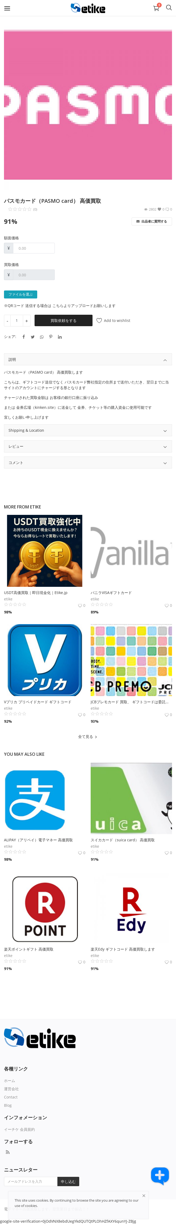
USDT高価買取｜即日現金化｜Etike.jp (36, 592)
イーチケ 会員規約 (19, 1129)
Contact (11, 1097)
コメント (88, 463)
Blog (8, 1105)
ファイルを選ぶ (20, 294)
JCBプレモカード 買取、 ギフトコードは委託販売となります (131, 701)
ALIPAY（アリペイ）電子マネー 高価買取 (38, 839)
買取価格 (11, 264)
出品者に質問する (151, 221)
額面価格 (11, 237)
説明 (88, 360)
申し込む (68, 1181)
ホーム (9, 1080)
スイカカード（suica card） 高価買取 (123, 839)
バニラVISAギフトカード (111, 592)
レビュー (88, 447)
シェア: (10, 336)
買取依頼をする (64, 320)
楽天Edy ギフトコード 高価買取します (123, 949)
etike (35, 507)
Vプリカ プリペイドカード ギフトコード (38, 701)
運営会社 (11, 1088)
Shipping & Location (88, 431)
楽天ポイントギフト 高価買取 (28, 949)
